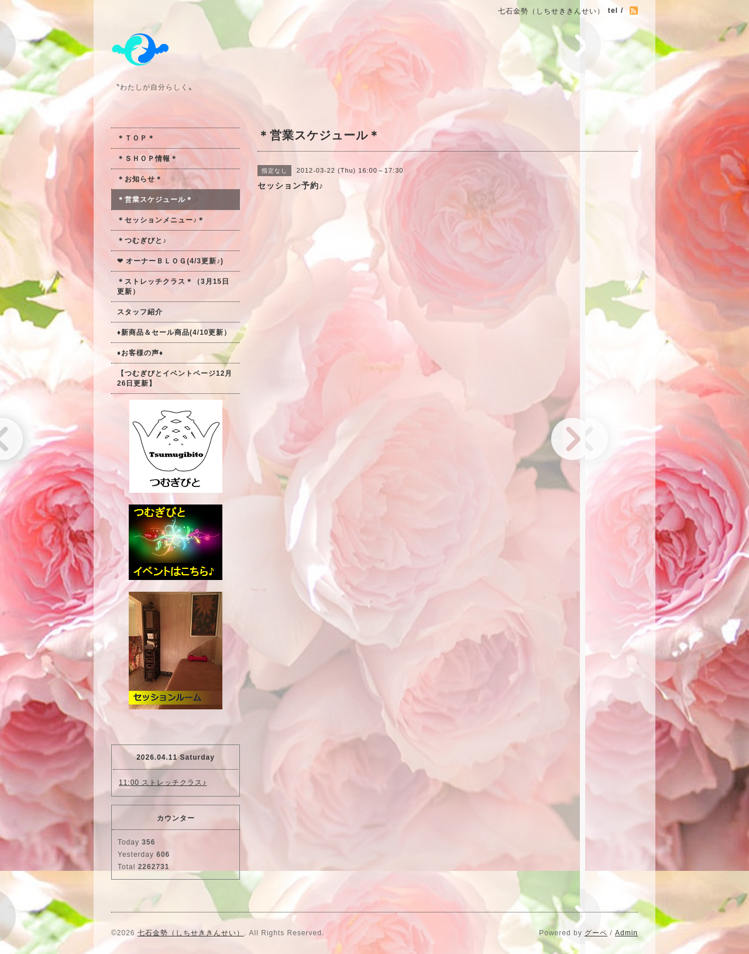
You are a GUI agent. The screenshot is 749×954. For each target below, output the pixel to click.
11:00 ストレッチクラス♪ (163, 782)
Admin (626, 933)
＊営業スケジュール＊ (155, 199)
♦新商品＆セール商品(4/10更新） (174, 332)
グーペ (596, 933)
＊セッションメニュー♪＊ (161, 220)
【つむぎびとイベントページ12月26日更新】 (174, 378)
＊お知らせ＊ (140, 179)
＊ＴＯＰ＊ (136, 138)
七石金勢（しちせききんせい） (191, 933)
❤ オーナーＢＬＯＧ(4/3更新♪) (170, 261)
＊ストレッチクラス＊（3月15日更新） (173, 286)
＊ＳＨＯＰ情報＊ (147, 159)
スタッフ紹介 (140, 312)
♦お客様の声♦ (140, 353)
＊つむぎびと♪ (142, 240)
